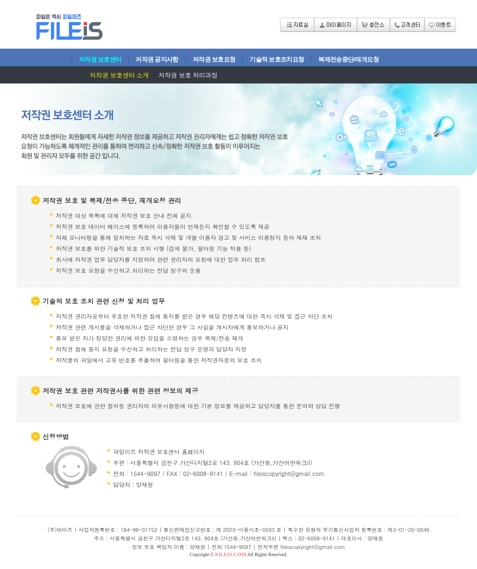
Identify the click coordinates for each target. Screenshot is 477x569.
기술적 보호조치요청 (276, 59)
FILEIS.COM (231, 554)
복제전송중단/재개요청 (348, 59)
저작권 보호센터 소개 (119, 75)
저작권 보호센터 (100, 59)
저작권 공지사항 (156, 59)
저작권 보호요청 (214, 59)
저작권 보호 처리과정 (188, 75)
